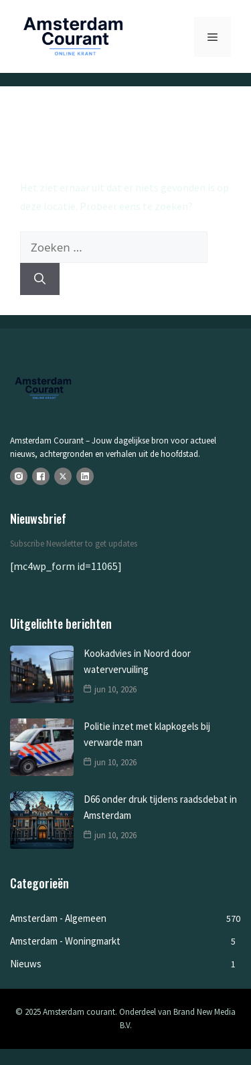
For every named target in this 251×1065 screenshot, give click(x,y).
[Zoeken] (40, 279)
